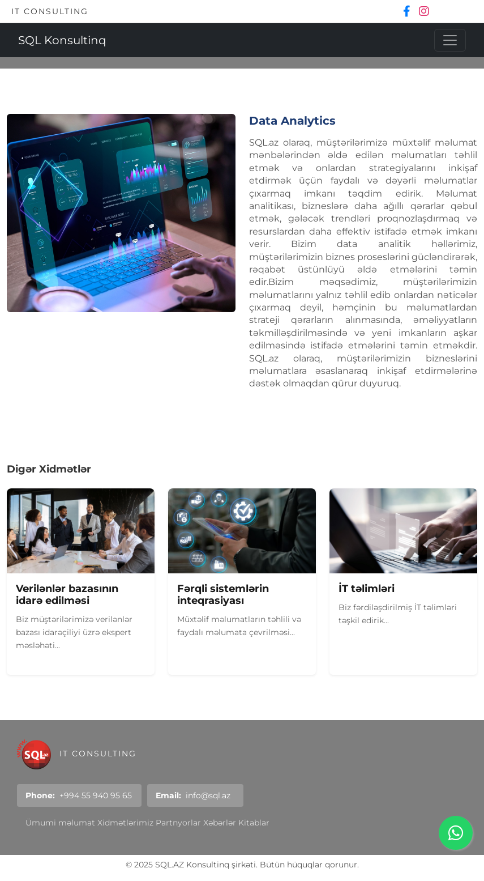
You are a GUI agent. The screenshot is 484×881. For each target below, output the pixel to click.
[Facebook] (408, 11)
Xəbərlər (219, 823)
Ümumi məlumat (60, 823)
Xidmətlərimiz (125, 823)
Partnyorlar (178, 823)
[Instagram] (424, 11)
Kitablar (253, 823)
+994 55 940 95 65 (95, 795)
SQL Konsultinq (62, 40)
